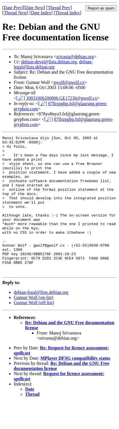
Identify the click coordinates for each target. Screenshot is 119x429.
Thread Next (15, 12)
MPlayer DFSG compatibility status (75, 385)
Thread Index (67, 12)
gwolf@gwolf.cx (69, 82)
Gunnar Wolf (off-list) (34, 330)
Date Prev (13, 7)
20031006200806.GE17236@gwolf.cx (61, 98)
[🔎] (20, 98)
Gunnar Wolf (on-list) (33, 324)
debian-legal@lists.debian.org (53, 64)
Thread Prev (59, 7)
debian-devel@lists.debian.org (49, 61)
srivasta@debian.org (75, 56)
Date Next (34, 7)
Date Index (41, 12)
